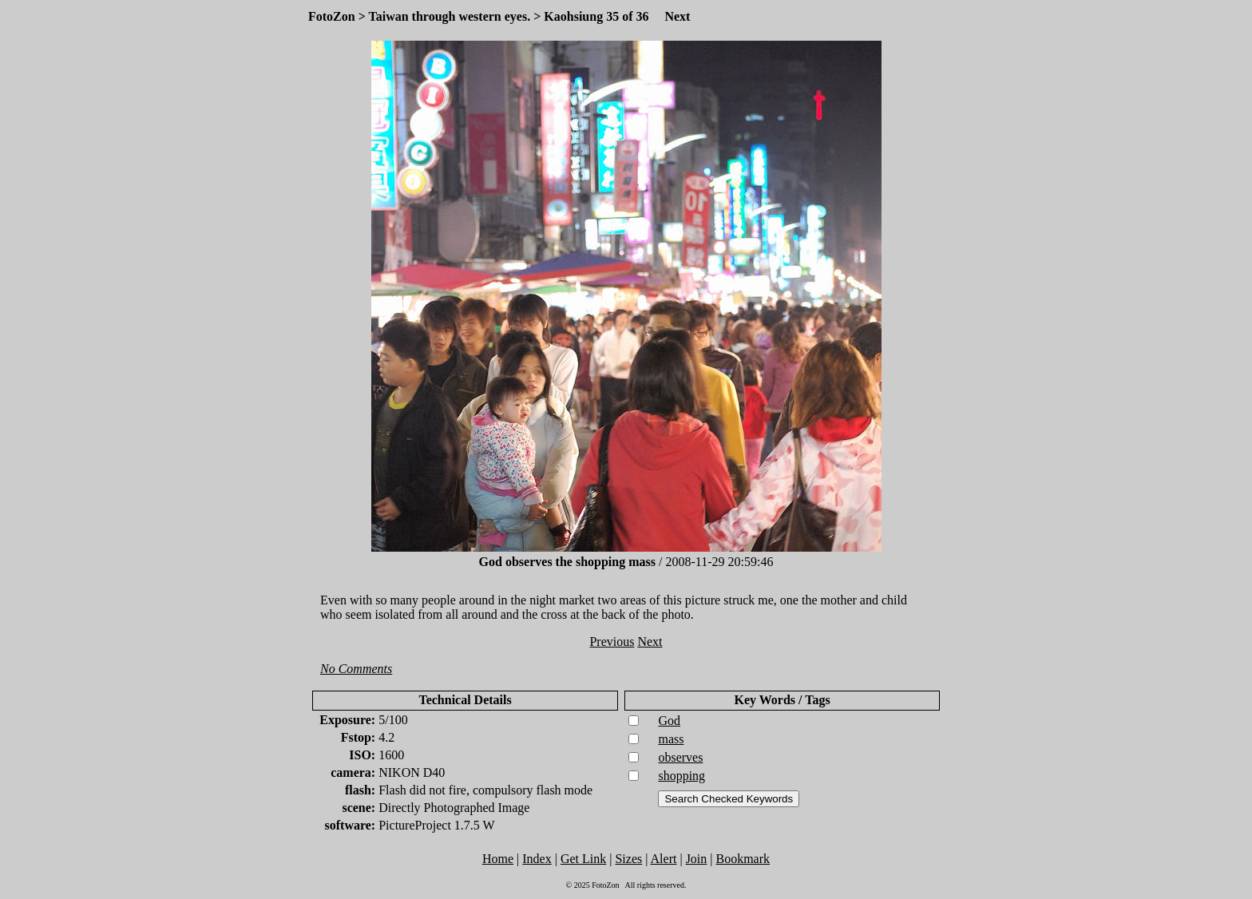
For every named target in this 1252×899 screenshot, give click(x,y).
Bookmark (743, 858)
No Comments (356, 668)
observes (680, 757)
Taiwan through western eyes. (450, 16)
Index (536, 858)
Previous (611, 641)
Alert (664, 858)
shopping (681, 775)
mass (670, 739)
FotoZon (331, 16)
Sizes (628, 858)
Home (497, 858)
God (669, 720)
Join (696, 858)
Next (677, 16)
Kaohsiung (573, 16)
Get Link (583, 858)
